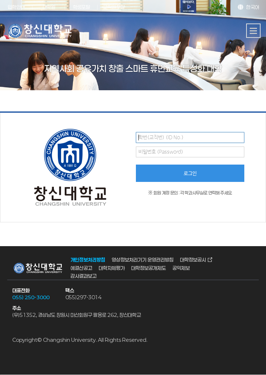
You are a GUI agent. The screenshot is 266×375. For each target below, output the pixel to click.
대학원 (49, 7)
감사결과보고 (83, 276)
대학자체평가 (112, 268)
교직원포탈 (114, 7)
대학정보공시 (193, 260)
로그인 (190, 173)
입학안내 (16, 7)
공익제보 (181, 268)
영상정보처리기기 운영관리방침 (142, 260)
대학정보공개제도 (148, 268)
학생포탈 (81, 7)
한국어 (252, 7)
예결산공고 (81, 268)
